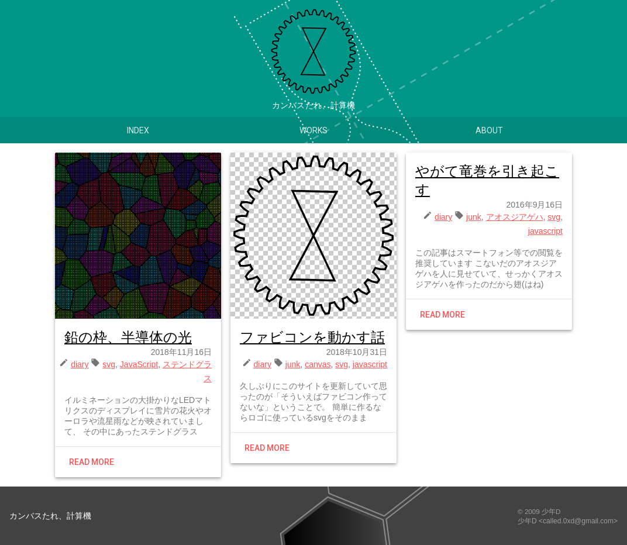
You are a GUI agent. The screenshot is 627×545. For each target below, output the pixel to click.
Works (313, 130)
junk (293, 364)
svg (108, 364)
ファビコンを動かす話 (312, 337)
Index (138, 130)
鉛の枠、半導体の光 (128, 337)
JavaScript (139, 364)
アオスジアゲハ (514, 217)
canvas (317, 364)
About (489, 130)
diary (79, 364)
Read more (91, 462)
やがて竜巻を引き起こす (487, 180)
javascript (370, 364)
